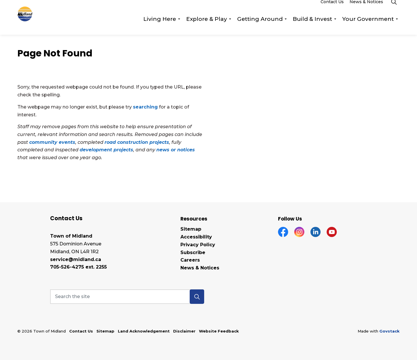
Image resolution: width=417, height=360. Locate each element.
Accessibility (196, 237)
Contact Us (332, 8)
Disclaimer (184, 331)
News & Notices (366, 8)
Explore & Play (206, 26)
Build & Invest (312, 26)
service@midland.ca (75, 259)
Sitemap (190, 229)
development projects (106, 150)
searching (145, 107)
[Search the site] (127, 296)
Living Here (159, 26)
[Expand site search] (394, 8)
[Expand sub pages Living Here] (179, 26)
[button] (197, 296)
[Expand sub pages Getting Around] (285, 26)
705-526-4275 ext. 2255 (78, 267)
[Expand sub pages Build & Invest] (335, 26)
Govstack (389, 331)
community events (52, 142)
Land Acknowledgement (144, 331)
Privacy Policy (197, 244)
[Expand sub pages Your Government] (397, 26)
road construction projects (137, 142)
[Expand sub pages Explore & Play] (230, 26)
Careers (190, 260)
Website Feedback (219, 331)
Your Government (368, 26)
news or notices (175, 150)
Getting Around (260, 26)
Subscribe (192, 252)
